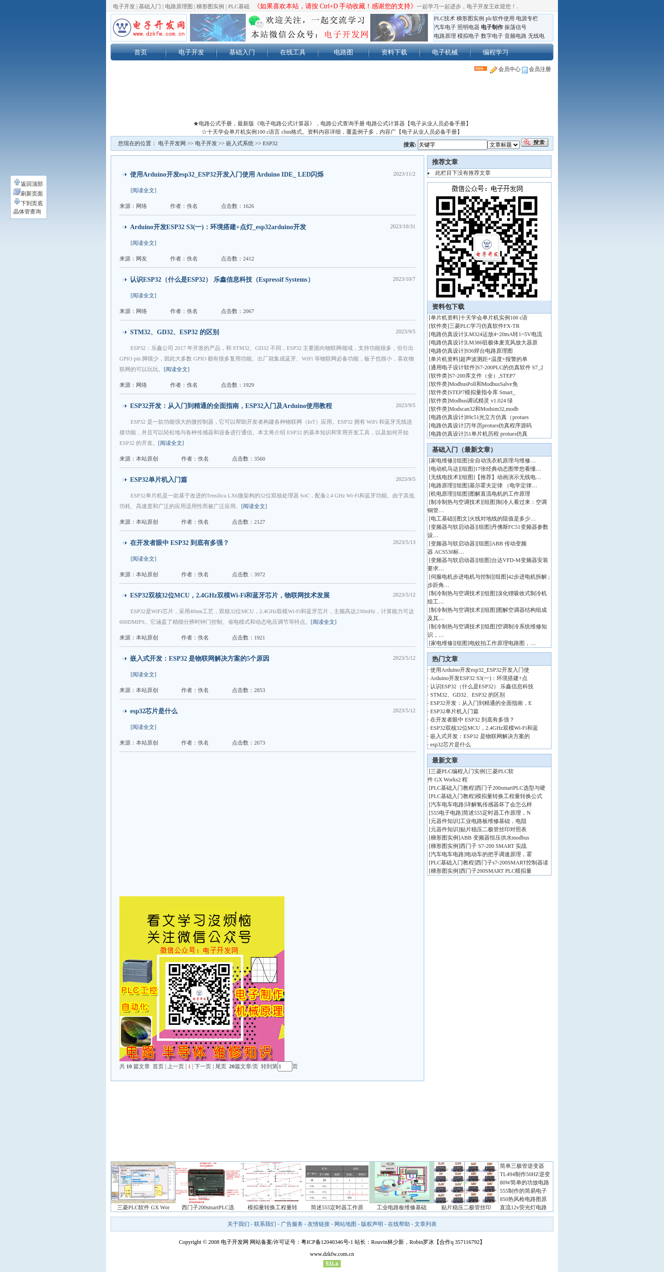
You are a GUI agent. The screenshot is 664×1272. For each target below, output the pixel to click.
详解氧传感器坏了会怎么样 (499, 804)
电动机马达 (444, 469)
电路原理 (445, 36)
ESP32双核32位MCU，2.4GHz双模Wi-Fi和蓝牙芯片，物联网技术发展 (230, 595)
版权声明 (372, 1224)
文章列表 (426, 1224)
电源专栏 (527, 18)
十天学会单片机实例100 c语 (494, 317)
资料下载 (394, 52)
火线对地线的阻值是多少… (502, 518)
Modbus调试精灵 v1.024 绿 (481, 400)
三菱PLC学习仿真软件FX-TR (484, 326)
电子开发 (124, 6)
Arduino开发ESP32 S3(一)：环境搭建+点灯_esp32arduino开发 (218, 227)
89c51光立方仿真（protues (497, 417)
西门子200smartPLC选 (208, 1207)
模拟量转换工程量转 (272, 1207)
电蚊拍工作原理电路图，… (502, 643)
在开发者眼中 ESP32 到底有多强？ (179, 542)
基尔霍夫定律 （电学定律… (503, 485)
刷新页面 (28, 193)
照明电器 (468, 27)
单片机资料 (444, 317)
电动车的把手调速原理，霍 (499, 854)
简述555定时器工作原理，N (497, 813)
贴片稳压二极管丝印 (466, 1207)
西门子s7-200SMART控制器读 (512, 862)
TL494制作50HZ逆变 (525, 1174)
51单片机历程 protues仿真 (497, 434)
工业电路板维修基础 (402, 1207)
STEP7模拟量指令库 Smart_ (482, 392)
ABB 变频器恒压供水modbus (494, 837)
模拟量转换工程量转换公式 (509, 796)
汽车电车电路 (447, 804)
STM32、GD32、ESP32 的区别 (174, 332)
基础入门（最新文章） (464, 449)
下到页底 (28, 203)
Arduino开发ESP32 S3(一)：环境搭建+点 (479, 678)
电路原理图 (179, 6)
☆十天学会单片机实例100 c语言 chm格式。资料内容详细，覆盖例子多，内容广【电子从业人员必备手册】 (332, 132)
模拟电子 (468, 36)
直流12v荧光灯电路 (523, 1207)
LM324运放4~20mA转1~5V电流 (504, 334)
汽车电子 (445, 27)
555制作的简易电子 (523, 1191)
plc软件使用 (500, 18)
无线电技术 (444, 477)
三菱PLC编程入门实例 (458, 771)
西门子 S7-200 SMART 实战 (493, 846)
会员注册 (536, 69)
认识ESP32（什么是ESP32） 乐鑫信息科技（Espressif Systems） (222, 279)
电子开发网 (172, 143)
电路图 (343, 52)
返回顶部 (28, 184)
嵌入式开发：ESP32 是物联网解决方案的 (480, 736)
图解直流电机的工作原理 (499, 494)
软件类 (439, 326)
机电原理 (442, 494)
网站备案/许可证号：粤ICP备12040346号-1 (301, 1242)
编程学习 (496, 52)
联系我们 (265, 1224)
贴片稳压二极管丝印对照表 (493, 829)
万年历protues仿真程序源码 (499, 425)
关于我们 (238, 1224)
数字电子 (492, 36)
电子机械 (445, 52)
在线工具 (293, 52)
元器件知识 (444, 821)
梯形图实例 (210, 6)
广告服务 (292, 1224)
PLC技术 (444, 18)
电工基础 (442, 518)
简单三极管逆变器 (522, 1166)
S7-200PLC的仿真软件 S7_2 (510, 367)
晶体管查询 (27, 211)
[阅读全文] (143, 190)
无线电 (536, 36)
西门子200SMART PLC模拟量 (496, 871)
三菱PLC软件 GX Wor (143, 1207)
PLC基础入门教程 (452, 788)
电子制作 (492, 27)
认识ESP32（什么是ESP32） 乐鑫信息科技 (482, 686)
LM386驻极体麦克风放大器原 (502, 342)
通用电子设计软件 (453, 367)
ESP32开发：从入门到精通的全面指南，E (481, 703)
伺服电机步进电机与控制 (461, 577)
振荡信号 (515, 27)
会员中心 (505, 69)
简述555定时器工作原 (337, 1207)
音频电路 (515, 36)
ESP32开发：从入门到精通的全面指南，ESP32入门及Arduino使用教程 (231, 405)
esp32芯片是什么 (154, 711)
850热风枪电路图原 (523, 1199)
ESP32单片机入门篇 (158, 479)
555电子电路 (446, 813)
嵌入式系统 (240, 143)
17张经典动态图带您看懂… (508, 469)
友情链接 (319, 1224)
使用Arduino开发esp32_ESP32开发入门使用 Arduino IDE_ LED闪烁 (227, 174)
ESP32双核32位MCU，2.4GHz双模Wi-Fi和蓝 (484, 728)
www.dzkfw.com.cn (332, 1254)
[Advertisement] (332, 98)
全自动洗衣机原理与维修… (502, 460)
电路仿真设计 (447, 334)
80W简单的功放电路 (524, 1182)
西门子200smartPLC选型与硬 (510, 788)
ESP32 (270, 143)
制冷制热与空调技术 (455, 502)
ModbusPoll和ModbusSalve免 (483, 384)
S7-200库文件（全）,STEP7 (482, 376)
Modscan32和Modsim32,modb (483, 409)
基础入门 (150, 6)
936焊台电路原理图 (489, 351)
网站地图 (345, 1224)
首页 (140, 52)
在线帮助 (399, 1224)
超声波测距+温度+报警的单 (494, 359)
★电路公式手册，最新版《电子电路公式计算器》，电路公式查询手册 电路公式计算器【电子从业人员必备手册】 (332, 123)
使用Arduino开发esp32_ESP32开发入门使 (479, 670)
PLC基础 (238, 6)
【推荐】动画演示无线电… (508, 477)
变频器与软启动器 (453, 527)
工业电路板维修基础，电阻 (493, 821)
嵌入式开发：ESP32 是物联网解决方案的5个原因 (199, 658)
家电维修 (442, 460)
